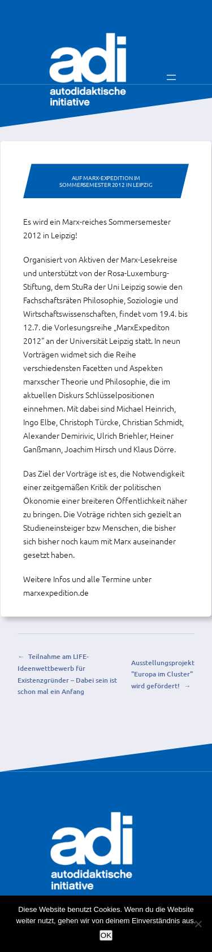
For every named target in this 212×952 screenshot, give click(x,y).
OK (106, 935)
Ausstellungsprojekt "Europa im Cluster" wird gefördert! (162, 674)
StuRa (82, 286)
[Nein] (198, 923)
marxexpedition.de (56, 592)
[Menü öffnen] (171, 77)
